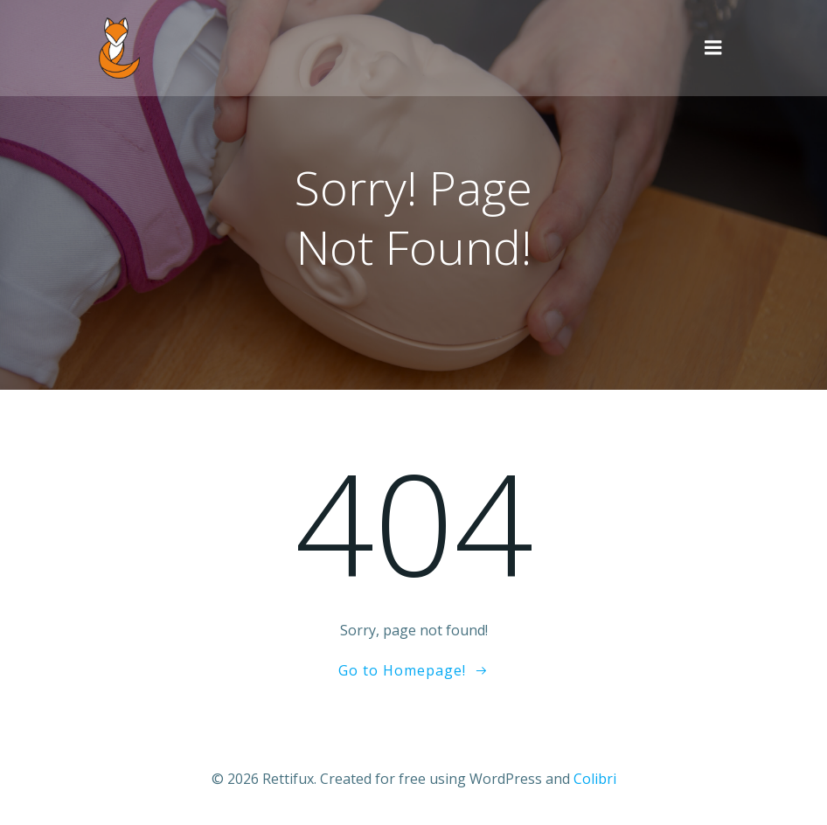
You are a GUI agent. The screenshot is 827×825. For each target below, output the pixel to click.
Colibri (594, 778)
